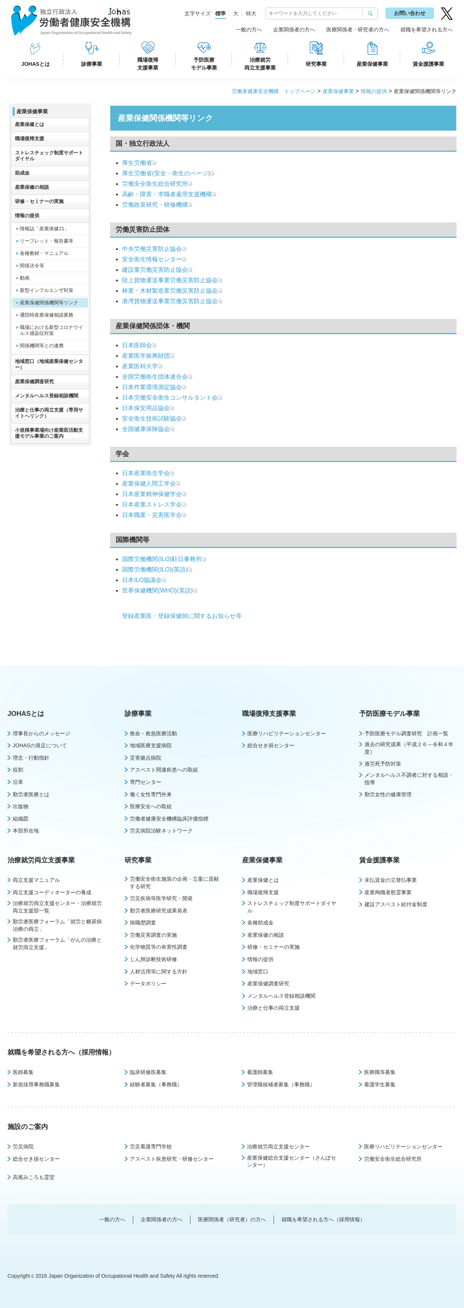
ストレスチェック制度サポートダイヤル (49, 155)
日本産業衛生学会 (146, 473)
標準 (220, 13)
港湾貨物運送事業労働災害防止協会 (170, 301)
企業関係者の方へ (294, 30)
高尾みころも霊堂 (34, 1177)
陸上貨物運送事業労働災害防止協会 (170, 280)
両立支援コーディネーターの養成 (52, 892)
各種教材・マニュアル (44, 253)
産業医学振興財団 (146, 356)
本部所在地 (26, 831)
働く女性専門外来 (151, 794)
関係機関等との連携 (42, 345)
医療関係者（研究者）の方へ (232, 1219)
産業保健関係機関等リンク (49, 302)
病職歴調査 (143, 923)
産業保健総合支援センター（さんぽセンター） (291, 1161)
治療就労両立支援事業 (260, 64)
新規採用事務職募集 (36, 1084)
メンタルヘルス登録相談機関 (46, 395)
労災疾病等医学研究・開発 (161, 898)
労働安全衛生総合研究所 (155, 184)
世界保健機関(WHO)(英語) (157, 590)
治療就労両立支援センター (278, 1146)
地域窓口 (257, 972)
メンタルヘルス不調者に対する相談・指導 (409, 778)
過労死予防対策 (382, 764)
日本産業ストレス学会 (152, 504)
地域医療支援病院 (151, 745)
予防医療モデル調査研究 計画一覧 (406, 733)
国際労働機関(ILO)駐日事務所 (161, 559)
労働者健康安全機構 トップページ (273, 91)
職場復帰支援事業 (147, 64)
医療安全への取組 (151, 806)
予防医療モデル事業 (204, 64)
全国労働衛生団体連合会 (155, 376)
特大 (251, 13)
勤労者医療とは (31, 794)
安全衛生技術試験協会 (152, 418)
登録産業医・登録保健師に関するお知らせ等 (182, 616)
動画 (25, 278)
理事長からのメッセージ (41, 733)
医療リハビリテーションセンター (286, 733)
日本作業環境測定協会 (152, 387)
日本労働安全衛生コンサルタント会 (170, 397)
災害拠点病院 (145, 758)
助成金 (22, 173)
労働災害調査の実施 (153, 935)
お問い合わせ (409, 13)
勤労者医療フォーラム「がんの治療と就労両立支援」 (57, 943)
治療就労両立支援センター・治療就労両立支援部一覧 (57, 907)
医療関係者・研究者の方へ (357, 30)
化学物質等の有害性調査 (158, 947)
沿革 (18, 782)
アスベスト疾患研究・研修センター (172, 1159)
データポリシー (148, 984)
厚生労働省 (137, 163)
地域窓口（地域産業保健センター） (49, 364)
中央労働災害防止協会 (152, 249)
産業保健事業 (372, 64)
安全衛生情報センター (152, 259)
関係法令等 (32, 265)
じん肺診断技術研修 (153, 959)
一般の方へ (249, 30)
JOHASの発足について (40, 745)
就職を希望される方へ (426, 30)
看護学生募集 (380, 1084)
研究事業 (316, 64)
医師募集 (23, 1072)
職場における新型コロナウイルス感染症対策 (51, 330)
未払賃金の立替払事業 (390, 880)
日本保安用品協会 (146, 408)
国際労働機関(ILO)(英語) (154, 569)
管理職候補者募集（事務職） (281, 1084)
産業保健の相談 (32, 187)
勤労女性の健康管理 (388, 794)
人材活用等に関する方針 (158, 972)
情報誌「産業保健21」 (44, 228)
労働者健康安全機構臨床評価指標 (169, 819)
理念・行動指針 (31, 758)
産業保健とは (29, 124)
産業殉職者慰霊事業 (388, 892)
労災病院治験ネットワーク (161, 831)
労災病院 (23, 1146)
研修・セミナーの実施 (39, 201)
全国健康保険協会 (148, 429)
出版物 (20, 806)
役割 (18, 770)
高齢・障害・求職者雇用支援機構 (167, 194)
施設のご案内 (27, 1126)
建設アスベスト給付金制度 (395, 904)
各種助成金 (260, 923)
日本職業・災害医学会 (152, 515)
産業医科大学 (140, 366)
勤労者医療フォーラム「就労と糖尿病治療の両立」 (57, 925)
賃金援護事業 (428, 64)
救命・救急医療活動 (153, 733)
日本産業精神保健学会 (152, 494)
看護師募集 (260, 1072)
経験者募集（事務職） (156, 1084)
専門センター (145, 782)
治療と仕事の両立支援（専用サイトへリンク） (49, 413)
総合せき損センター (270, 745)
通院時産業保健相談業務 (46, 315)
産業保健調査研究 (34, 381)
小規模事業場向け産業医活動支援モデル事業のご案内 (49, 433)
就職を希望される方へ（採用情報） (61, 1052)
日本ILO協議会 (142, 580)
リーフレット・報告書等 (46, 241)
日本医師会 (137, 345)
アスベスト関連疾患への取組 (164, 770)
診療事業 (91, 64)
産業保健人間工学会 (149, 483)
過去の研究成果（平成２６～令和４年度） (409, 748)
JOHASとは (35, 64)
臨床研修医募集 (148, 1072)
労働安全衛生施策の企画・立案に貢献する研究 (174, 882)
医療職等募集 (380, 1072)
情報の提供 (374, 91)
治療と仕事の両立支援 (273, 1008)
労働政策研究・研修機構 (155, 204)
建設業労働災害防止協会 (155, 270)
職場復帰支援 (29, 138)
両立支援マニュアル (36, 880)
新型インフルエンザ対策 (46, 290)
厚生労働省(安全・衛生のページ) (166, 173)
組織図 (20, 819)
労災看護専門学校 (151, 1146)
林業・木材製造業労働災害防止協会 (170, 290)
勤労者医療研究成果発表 (158, 911)
